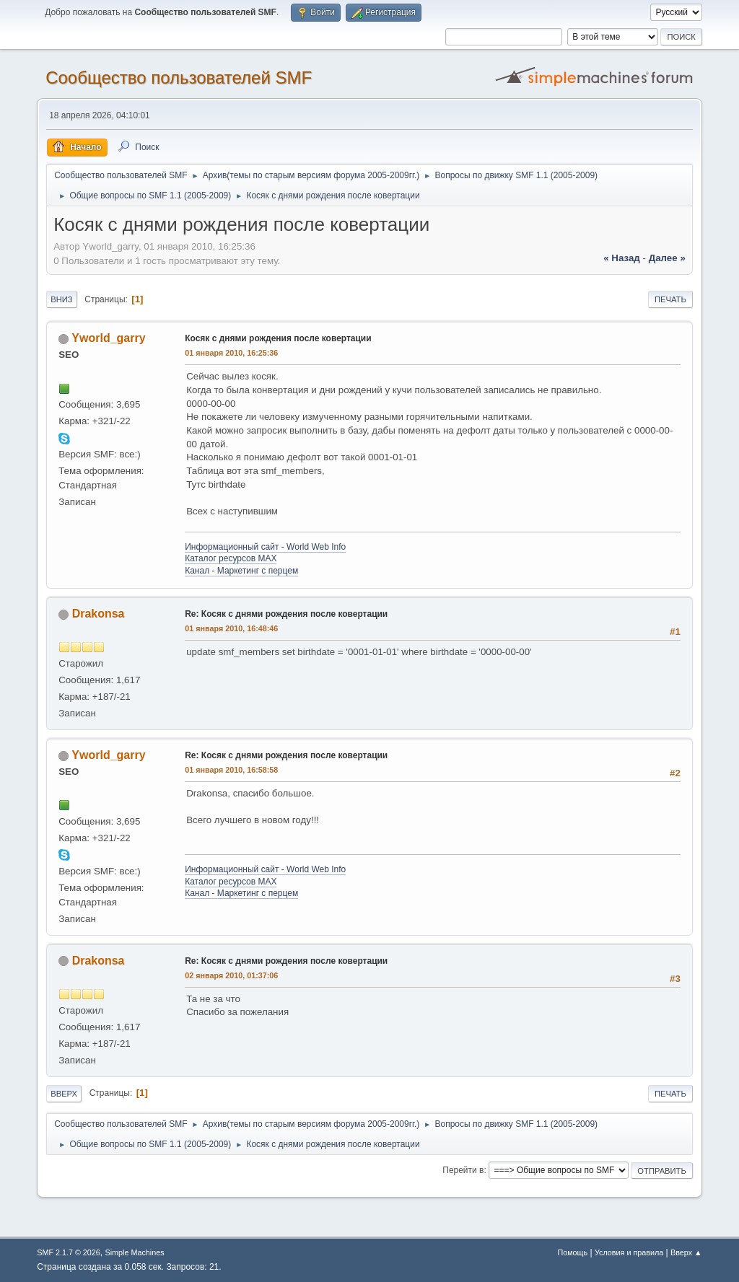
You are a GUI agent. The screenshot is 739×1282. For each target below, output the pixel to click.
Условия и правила (629, 1252)
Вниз (61, 299)
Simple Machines (135, 1252)
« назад (621, 258)
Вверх (64, 1093)
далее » (667, 258)
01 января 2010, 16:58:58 (231, 769)
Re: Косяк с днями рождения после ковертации (286, 614)
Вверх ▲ (686, 1252)
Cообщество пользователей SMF (178, 77)
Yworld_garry (108, 338)
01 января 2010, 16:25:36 (231, 352)
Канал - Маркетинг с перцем (241, 571)
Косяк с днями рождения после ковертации (278, 338)
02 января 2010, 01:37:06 (231, 975)
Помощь (572, 1252)
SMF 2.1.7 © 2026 (68, 1252)
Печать (670, 299)
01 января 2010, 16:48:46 (231, 628)
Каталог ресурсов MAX (230, 558)
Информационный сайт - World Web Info (265, 547)
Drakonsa (98, 613)
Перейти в (463, 1170)
